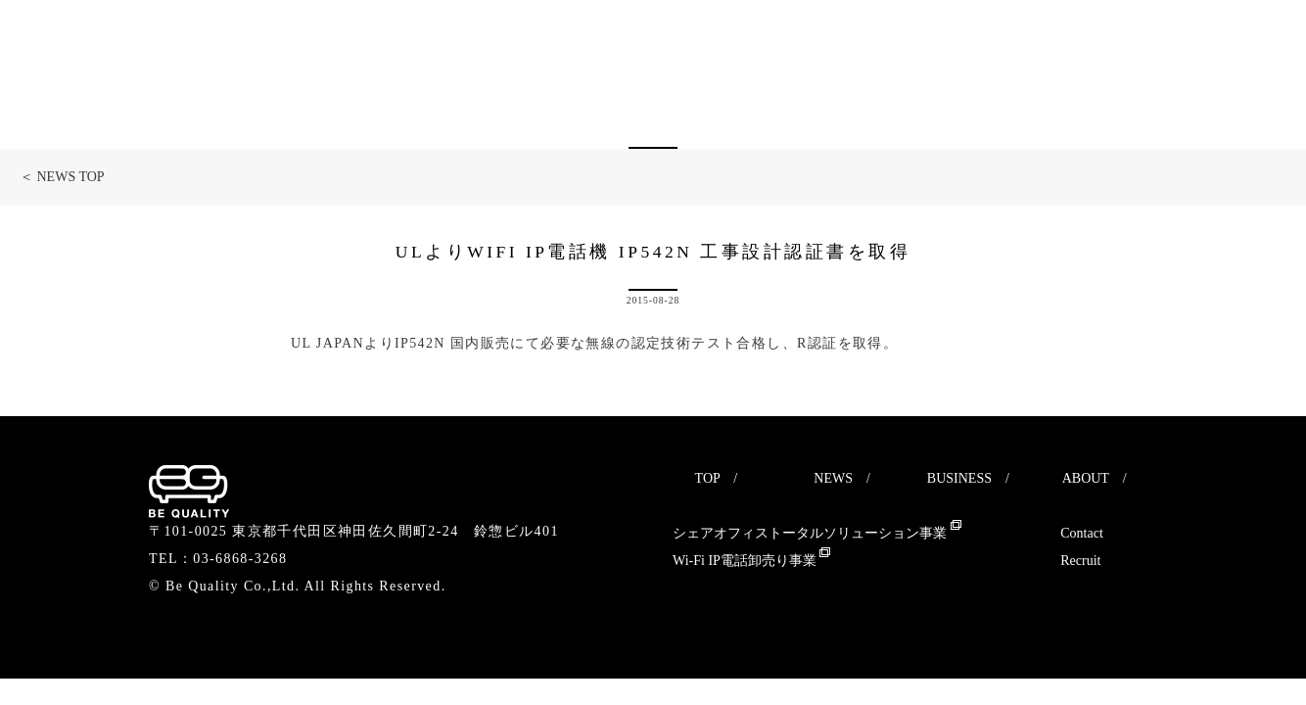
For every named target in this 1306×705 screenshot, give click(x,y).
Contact (1081, 533)
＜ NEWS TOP (62, 176)
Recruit (1080, 560)
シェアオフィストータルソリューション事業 (817, 533)
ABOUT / (1094, 478)
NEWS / (842, 478)
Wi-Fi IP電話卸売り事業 (751, 560)
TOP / (716, 478)
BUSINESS (959, 478)
